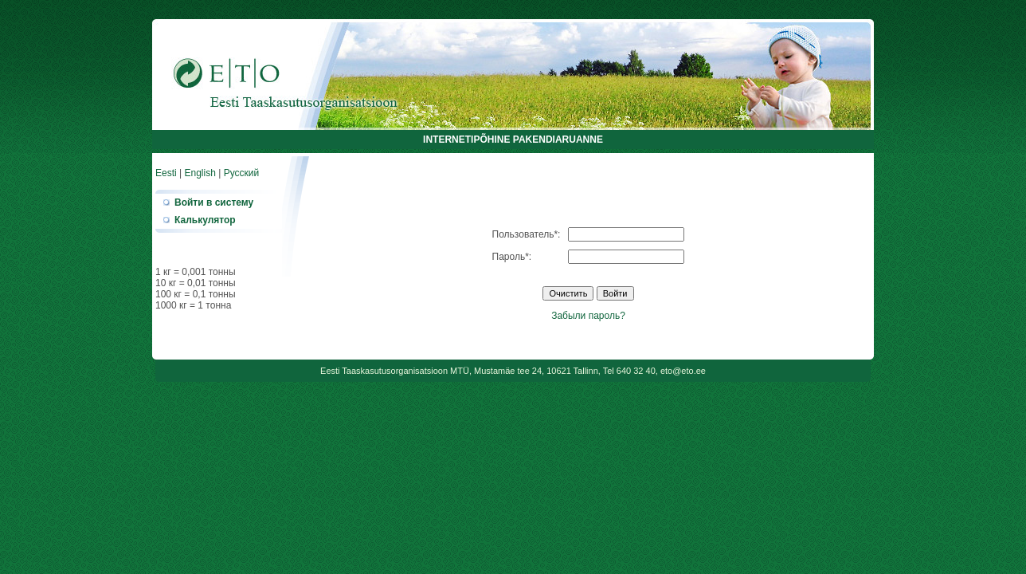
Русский (242, 173)
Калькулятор (205, 220)
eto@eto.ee (683, 370)
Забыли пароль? (588, 315)
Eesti (166, 173)
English (199, 173)
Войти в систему (213, 202)
